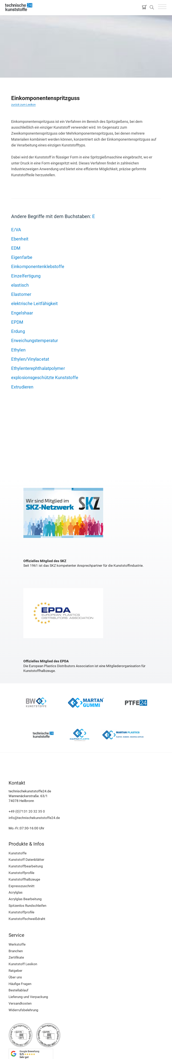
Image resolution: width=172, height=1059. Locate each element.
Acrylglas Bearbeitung (25, 899)
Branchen (16, 951)
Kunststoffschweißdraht (27, 919)
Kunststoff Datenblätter (26, 860)
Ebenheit (19, 238)
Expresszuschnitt (22, 886)
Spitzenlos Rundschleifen (27, 906)
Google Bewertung (29, 1054)
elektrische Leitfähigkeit (34, 303)
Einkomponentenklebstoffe (37, 266)
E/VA (16, 229)
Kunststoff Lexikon (23, 964)
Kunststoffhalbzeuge (24, 879)
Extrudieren (22, 386)
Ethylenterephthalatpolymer (38, 368)
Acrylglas (16, 892)
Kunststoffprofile (21, 873)
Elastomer (21, 294)
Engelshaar (22, 312)
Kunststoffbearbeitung (26, 866)
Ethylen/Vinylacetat (30, 359)
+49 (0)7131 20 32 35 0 (27, 811)
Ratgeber (15, 971)
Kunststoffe (18, 853)
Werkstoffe (17, 944)
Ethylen (18, 349)
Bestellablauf (18, 990)
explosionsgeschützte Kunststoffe (44, 377)
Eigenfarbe (21, 257)
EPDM (17, 322)
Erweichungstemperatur (34, 340)
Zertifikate (16, 957)
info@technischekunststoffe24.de (34, 818)
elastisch (20, 285)
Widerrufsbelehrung (23, 1010)
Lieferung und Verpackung (28, 997)
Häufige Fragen (20, 984)
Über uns (15, 977)
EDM (15, 248)
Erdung (18, 331)
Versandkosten (20, 1003)
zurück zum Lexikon (23, 104)
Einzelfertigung (26, 275)
